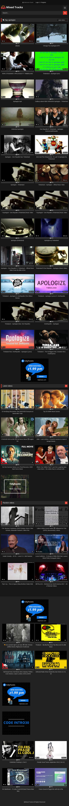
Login (37, 2)
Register (43, 2)
